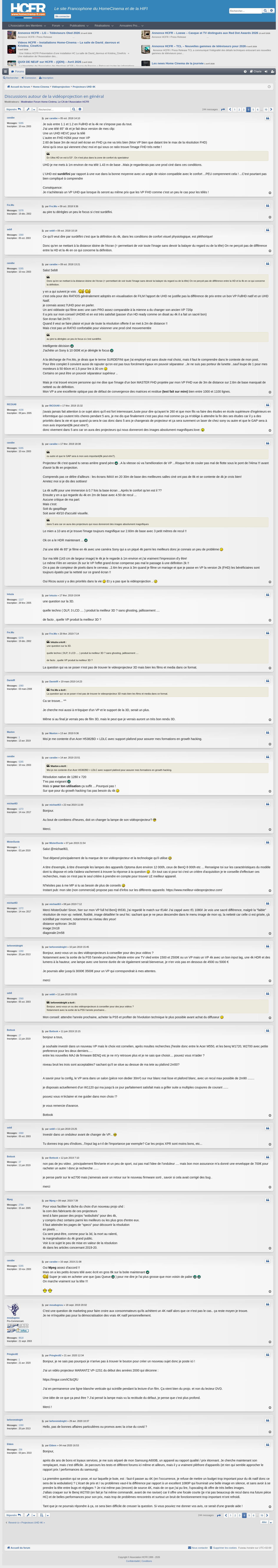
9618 (21, 1338)
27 (20, 1035)
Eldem (10, 1444)
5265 (21, 123)
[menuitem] (245, 71)
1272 (21, 809)
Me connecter (62, 16)
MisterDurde (13, 842)
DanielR (11, 680)
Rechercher (12, 78)
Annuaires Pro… (130, 25)
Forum (56, 25)
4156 (21, 410)
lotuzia (10, 594)
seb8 (9, 229)
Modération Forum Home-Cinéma (39, 101)
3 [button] (244, 109)
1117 (21, 599)
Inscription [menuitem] (273, 72)
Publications (77, 25)
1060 (21, 686)
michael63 (12, 803)
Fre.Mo (10, 205)
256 (20, 1449)
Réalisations (102, 25)
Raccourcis (6, 72)
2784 (21, 1205)
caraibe (11, 118)
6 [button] (257, 109)
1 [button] (234, 109)
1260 (21, 951)
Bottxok (11, 1030)
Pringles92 (12, 1354)
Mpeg (10, 1199)
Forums (19, 71)
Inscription (48, 78)
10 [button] (266, 109)
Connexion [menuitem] (267, 72)
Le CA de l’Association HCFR (73, 101)
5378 (21, 210)
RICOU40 (11, 404)
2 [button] (239, 109)
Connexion (30, 78)
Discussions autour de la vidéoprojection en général (54, 96)
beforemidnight (15, 946)
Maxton (11, 732)
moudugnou (13, 1318)
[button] (223, 109)
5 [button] (253, 109)
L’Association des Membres (25, 25)
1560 (21, 235)
